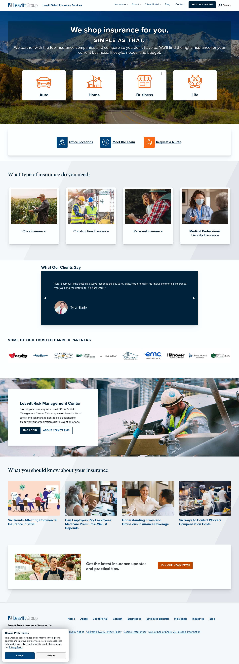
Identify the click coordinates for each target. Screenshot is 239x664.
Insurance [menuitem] (120, 4)
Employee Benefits (158, 618)
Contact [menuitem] (180, 4)
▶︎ (195, 298)
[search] (224, 5)
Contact (117, 618)
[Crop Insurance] (34, 244)
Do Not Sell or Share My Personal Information (174, 632)
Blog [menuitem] (167, 4)
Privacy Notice (76, 632)
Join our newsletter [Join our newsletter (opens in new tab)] (175, 565)
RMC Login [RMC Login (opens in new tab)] (30, 430)
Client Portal (100, 618)
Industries (198, 618)
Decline (51, 655)
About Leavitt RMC (56, 430)
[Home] (23, 618)
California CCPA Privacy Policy (103, 632)
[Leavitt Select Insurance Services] (23, 5)
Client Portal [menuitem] (152, 4)
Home (71, 618)
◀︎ (46, 298)
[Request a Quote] (163, 142)
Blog (212, 618)
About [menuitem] (135, 4)
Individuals (180, 618)
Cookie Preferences (134, 632)
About (83, 618)
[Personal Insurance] (148, 244)
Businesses (134, 618)
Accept (20, 655)
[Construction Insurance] (91, 244)
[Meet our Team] (119, 142)
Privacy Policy (16, 647)
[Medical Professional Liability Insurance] (205, 244)
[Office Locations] (76, 142)
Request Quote (202, 4)
